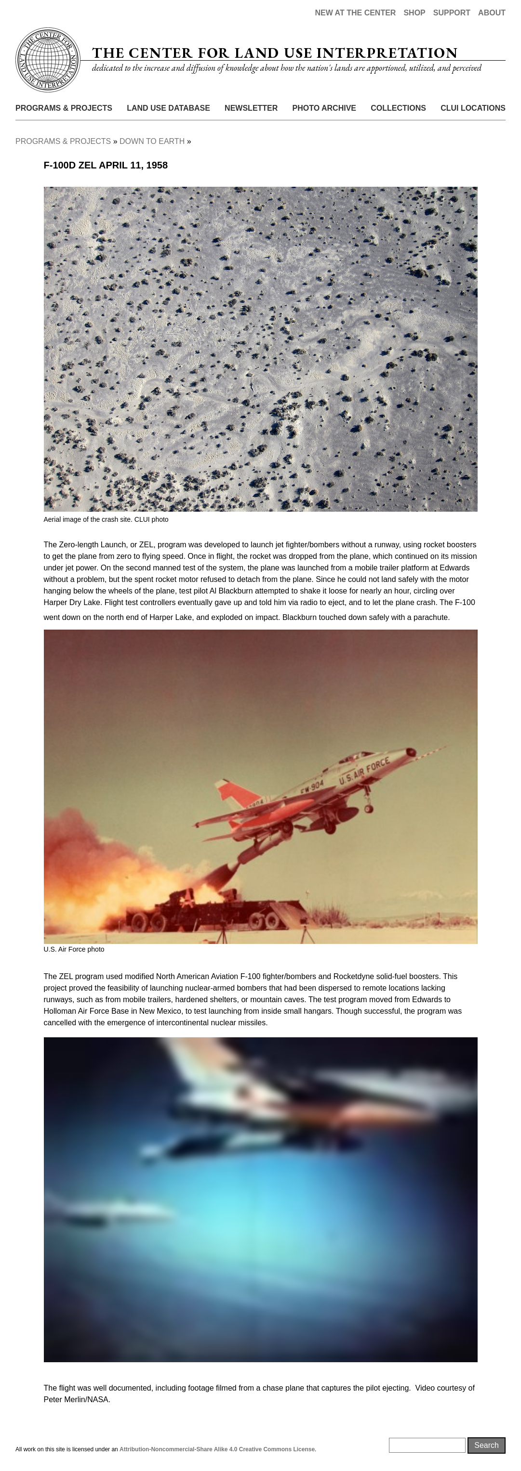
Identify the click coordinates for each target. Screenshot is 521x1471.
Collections (398, 108)
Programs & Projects (63, 108)
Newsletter (251, 108)
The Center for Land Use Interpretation (275, 52)
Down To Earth (152, 141)
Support (451, 13)
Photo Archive (324, 108)
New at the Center (355, 13)
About (492, 13)
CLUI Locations (473, 108)
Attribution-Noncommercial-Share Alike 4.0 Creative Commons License (217, 1449)
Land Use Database (168, 108)
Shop (414, 13)
